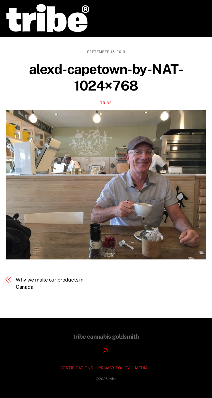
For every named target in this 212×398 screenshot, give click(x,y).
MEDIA (141, 367)
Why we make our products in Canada (50, 283)
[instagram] (105, 350)
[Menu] (197, 7)
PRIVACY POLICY (114, 367)
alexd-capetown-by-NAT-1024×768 (106, 77)
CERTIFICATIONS (76, 367)
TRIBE (106, 103)
